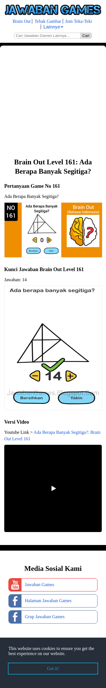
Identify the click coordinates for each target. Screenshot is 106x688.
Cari (86, 35)
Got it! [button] (53, 668)
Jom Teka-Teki (78, 21)
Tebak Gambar (47, 21)
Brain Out (22, 21)
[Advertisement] (53, 101)
